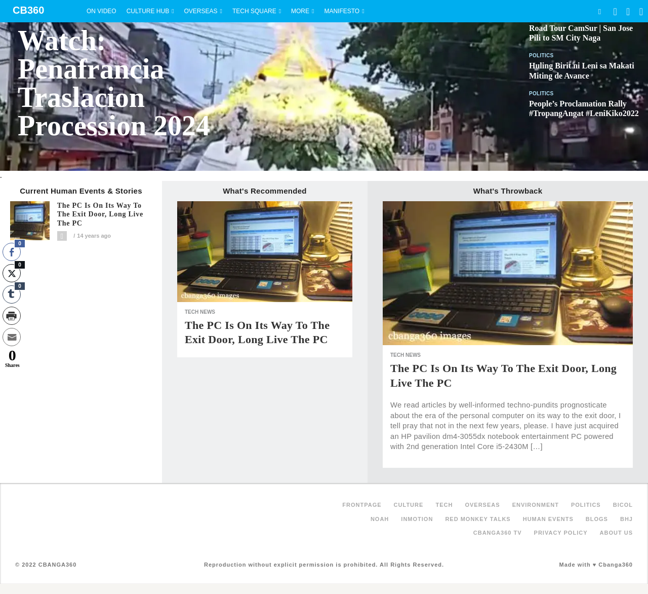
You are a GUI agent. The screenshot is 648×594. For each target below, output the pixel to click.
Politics (541, 55)
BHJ (626, 519)
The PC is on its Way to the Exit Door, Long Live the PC (100, 215)
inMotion (417, 519)
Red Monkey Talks (477, 519)
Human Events (548, 519)
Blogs (597, 519)
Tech (444, 505)
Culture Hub (148, 11)
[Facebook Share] (12, 252)
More (300, 11)
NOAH (380, 519)
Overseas (201, 11)
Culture (409, 505)
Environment (535, 505)
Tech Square (254, 11)
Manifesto (341, 11)
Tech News (200, 312)
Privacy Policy (561, 533)
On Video (101, 11)
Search (599, 11)
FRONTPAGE (361, 505)
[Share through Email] (12, 337)
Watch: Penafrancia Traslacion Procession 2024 (114, 83)
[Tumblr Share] (12, 294)
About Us (616, 533)
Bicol (623, 505)
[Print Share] (12, 316)
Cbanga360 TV (497, 533)
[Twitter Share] (12, 273)
